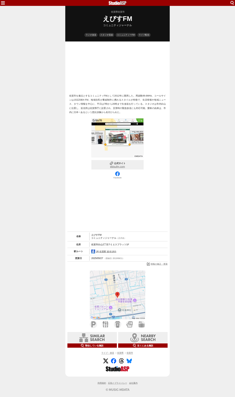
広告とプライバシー (117, 383)
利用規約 (102, 383)
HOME (117, 3)
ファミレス (105, 324)
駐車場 (93, 324)
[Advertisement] (117, 67)
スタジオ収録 (106, 35)
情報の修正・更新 (157, 264)
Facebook (117, 178)
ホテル (141, 324)
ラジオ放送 (91, 35)
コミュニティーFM (126, 35)
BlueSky (129, 361)
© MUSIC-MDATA (117, 389)
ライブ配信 (144, 35)
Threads (121, 361)
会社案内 (133, 383)
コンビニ (129, 324)
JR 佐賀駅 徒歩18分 (103, 251)
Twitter (105, 361)
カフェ (117, 324)
